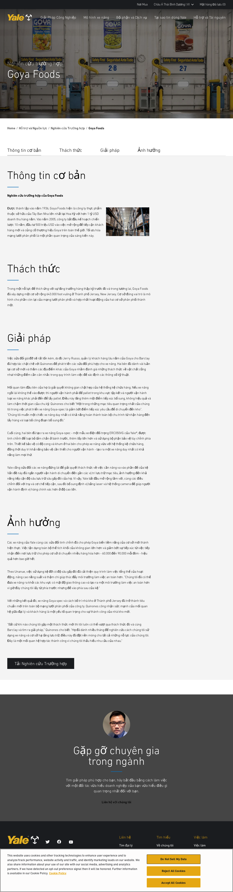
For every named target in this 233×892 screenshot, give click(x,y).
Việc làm (200, 845)
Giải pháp (109, 150)
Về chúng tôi (165, 845)
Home (11, 128)
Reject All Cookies (173, 872)
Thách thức (70, 150)
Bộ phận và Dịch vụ (131, 17)
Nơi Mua (142, 4)
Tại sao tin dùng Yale (170, 17)
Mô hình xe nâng (96, 17)
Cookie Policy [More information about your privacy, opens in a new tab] (57, 875)
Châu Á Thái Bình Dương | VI (174, 4)
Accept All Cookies (173, 884)
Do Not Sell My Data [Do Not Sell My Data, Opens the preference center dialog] (173, 861)
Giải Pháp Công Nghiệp (58, 17)
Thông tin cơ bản (24, 150)
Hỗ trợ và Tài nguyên (210, 17)
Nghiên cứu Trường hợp (68, 128)
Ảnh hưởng (149, 150)
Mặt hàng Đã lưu (213, 4)
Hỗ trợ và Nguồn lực (33, 128)
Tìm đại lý (126, 845)
